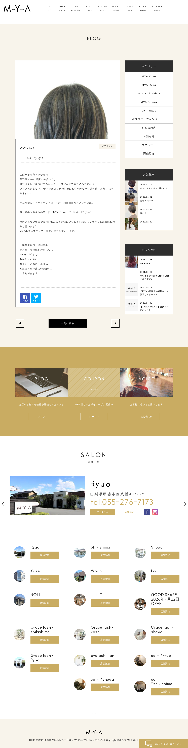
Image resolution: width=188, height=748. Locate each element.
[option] (94, 495)
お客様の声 (149, 127)
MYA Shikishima (149, 93)
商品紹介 (149, 153)
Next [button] (185, 504)
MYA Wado (148, 110)
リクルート (149, 144)
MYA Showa (149, 102)
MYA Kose (149, 76)
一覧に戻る (67, 323)
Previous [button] (3, 504)
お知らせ (149, 136)
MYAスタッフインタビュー (149, 119)
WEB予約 (102, 512)
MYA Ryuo (149, 84)
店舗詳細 (129, 512)
